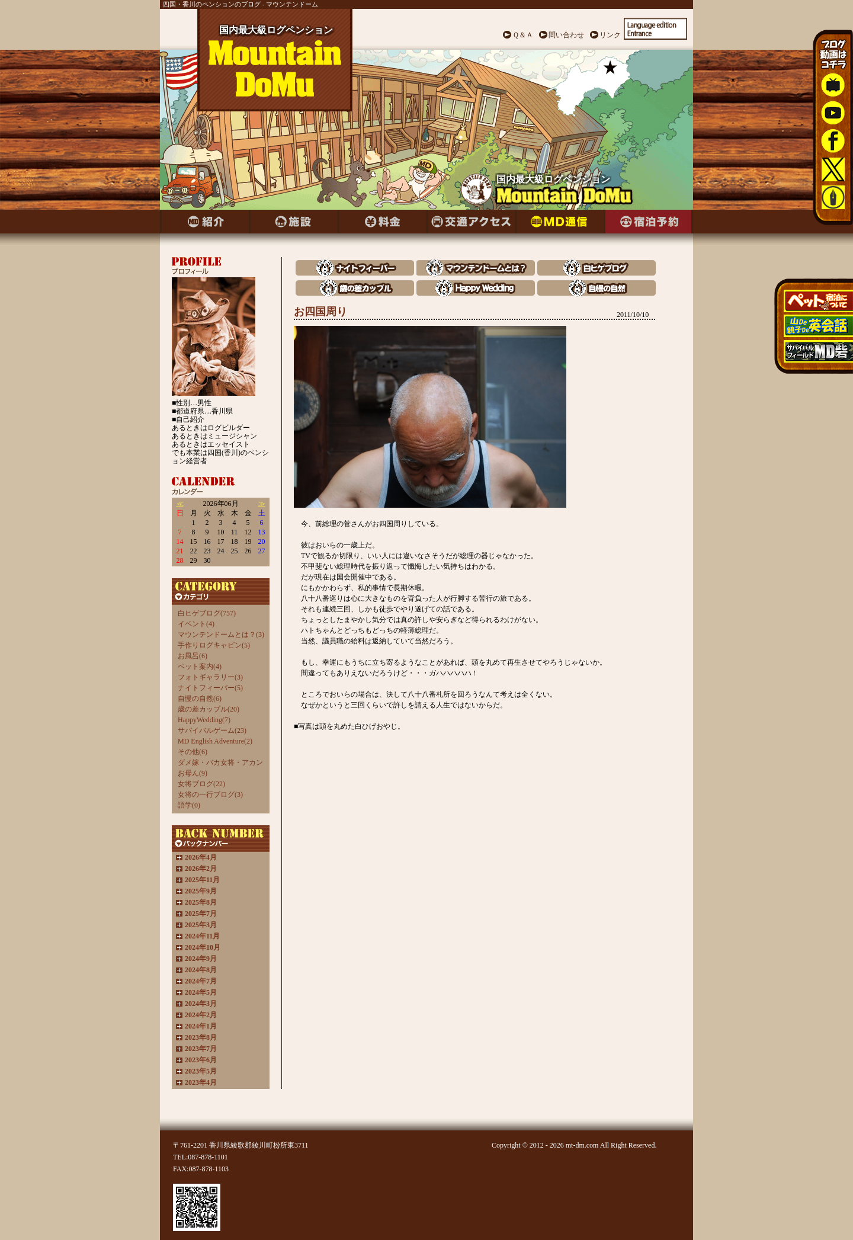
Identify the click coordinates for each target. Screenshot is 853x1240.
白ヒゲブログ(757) (207, 613)
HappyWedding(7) (204, 720)
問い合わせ (566, 35)
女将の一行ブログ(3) (210, 794)
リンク (610, 35)
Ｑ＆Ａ (522, 35)
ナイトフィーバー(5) (210, 688)
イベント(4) (196, 624)
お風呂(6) (192, 656)
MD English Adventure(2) (215, 741)
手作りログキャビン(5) (214, 645)
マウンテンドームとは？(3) (221, 634)
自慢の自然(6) (200, 698)
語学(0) (189, 805)
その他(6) (192, 752)
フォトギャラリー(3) (210, 677)
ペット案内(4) (200, 666)
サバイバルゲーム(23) (212, 730)
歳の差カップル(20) (208, 709)
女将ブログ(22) (201, 784)
